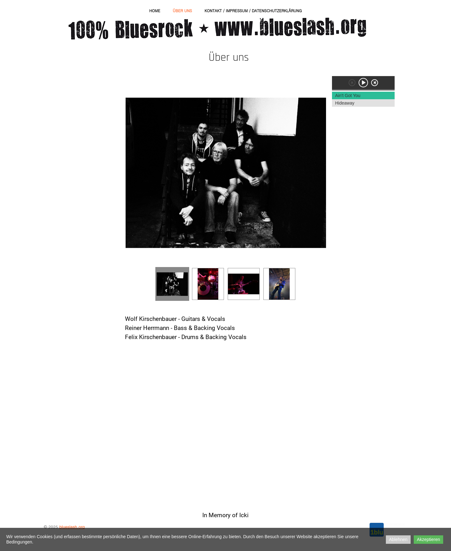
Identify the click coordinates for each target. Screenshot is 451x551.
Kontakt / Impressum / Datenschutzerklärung (253, 10)
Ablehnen (398, 539)
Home (154, 10)
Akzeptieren (428, 539)
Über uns (182, 10)
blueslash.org (72, 527)
